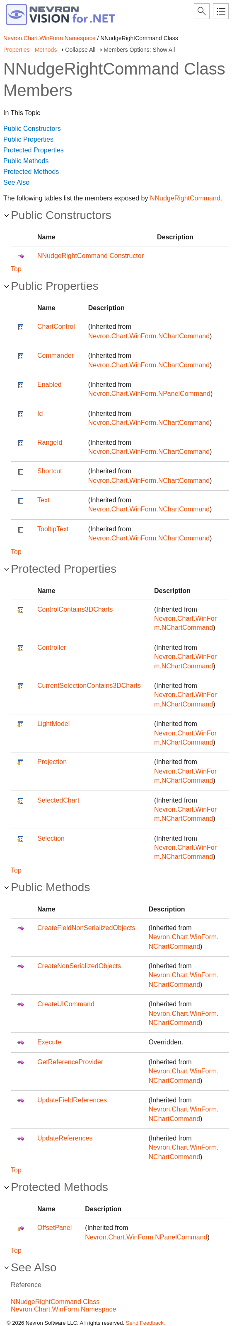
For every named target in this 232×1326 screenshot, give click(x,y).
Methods (46, 49)
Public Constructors (32, 128)
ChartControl (56, 326)
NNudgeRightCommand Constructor (90, 255)
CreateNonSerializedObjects (79, 965)
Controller (51, 647)
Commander (55, 355)
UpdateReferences (64, 1138)
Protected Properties (33, 150)
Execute (49, 1042)
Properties (16, 49)
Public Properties (28, 139)
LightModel (53, 723)
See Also (16, 182)
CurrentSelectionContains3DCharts (89, 685)
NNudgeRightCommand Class (55, 1301)
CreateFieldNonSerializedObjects (86, 927)
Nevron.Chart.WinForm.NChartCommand (149, 336)
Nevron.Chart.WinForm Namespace (49, 38)
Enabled (49, 384)
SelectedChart (58, 800)
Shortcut (49, 471)
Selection (51, 838)
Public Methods (25, 160)
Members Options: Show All (139, 49)
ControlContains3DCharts (75, 609)
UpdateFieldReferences (72, 1100)
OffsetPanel (54, 1227)
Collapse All (80, 49)
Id (40, 413)
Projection (52, 761)
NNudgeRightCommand (185, 198)
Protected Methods (31, 171)
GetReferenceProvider (70, 1062)
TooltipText (53, 529)
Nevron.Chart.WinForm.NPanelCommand (149, 393)
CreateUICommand (65, 1004)
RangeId (50, 442)
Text (43, 500)
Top (16, 268)
